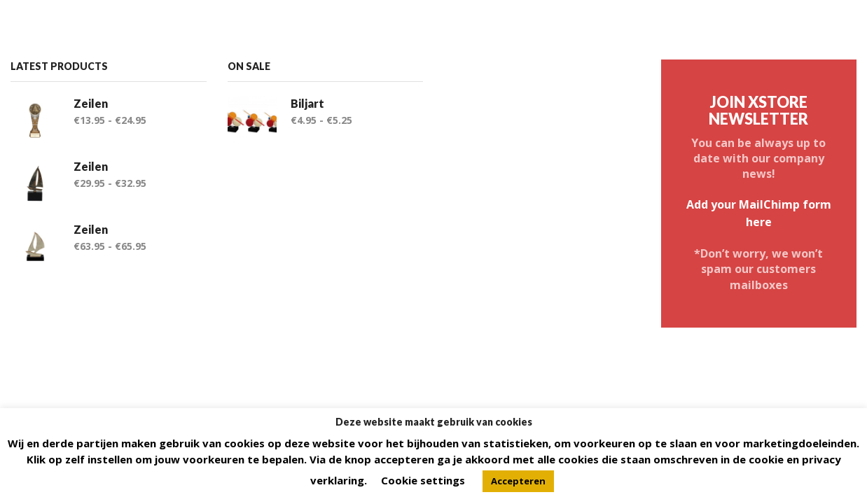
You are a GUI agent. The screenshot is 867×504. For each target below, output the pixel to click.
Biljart (307, 103)
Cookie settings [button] (423, 480)
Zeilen (91, 103)
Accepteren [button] (518, 481)
